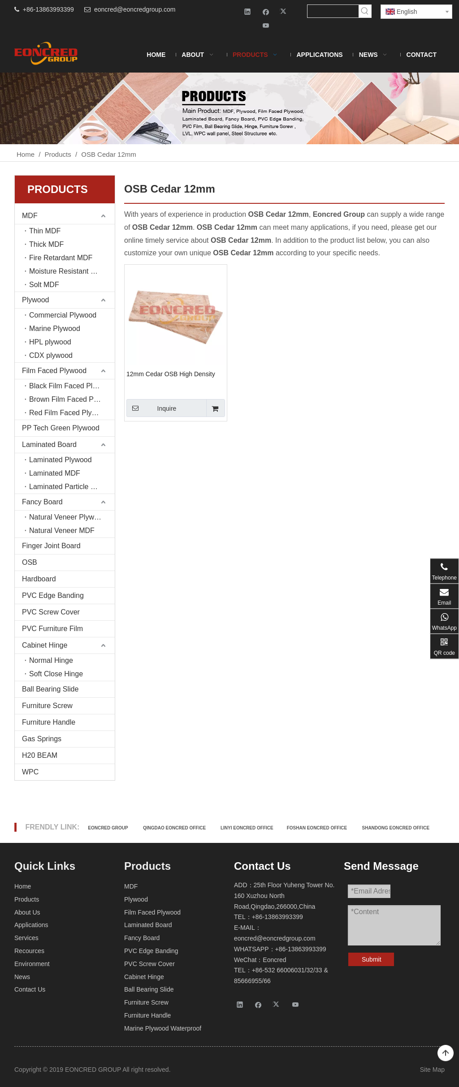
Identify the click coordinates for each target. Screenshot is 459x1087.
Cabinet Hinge (44, 645)
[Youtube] (266, 25)
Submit (371, 959)
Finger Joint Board (51, 546)
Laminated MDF (54, 473)
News (22, 976)
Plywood (35, 300)
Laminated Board (49, 444)
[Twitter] (284, 11)
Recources (29, 950)
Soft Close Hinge (56, 674)
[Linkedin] (247, 11)
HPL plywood (50, 342)
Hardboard (39, 579)
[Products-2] (229, 108)
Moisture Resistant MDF (67, 271)
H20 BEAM (39, 755)
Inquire (151, 408)
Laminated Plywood (60, 460)
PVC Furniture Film (52, 628)
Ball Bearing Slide (50, 689)
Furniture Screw (47, 705)
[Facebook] (266, 11)
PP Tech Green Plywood (61, 428)
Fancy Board (42, 502)
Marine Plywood (54, 328)
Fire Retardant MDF (60, 258)
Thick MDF (46, 244)
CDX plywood (51, 355)
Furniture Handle (48, 722)
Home (22, 886)
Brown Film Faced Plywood (72, 399)
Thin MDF (45, 231)
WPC (30, 772)
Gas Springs (41, 739)
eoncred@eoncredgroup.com (135, 9)
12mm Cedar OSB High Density (170, 374)
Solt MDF (44, 284)
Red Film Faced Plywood (69, 413)
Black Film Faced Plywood (71, 386)
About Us (27, 912)
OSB (29, 562)
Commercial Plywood (62, 315)
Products (26, 899)
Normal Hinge (51, 660)
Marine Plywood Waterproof (162, 1028)
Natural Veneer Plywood (67, 517)
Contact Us (29, 989)
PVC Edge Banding (53, 595)
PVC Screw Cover (51, 612)
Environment (32, 963)
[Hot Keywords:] (365, 11)
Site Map (432, 1069)
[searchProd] (332, 11)
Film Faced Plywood (54, 370)
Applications (31, 924)
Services (26, 937)
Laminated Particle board (69, 486)
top (445, 1053)
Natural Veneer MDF (62, 530)
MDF (30, 215)
